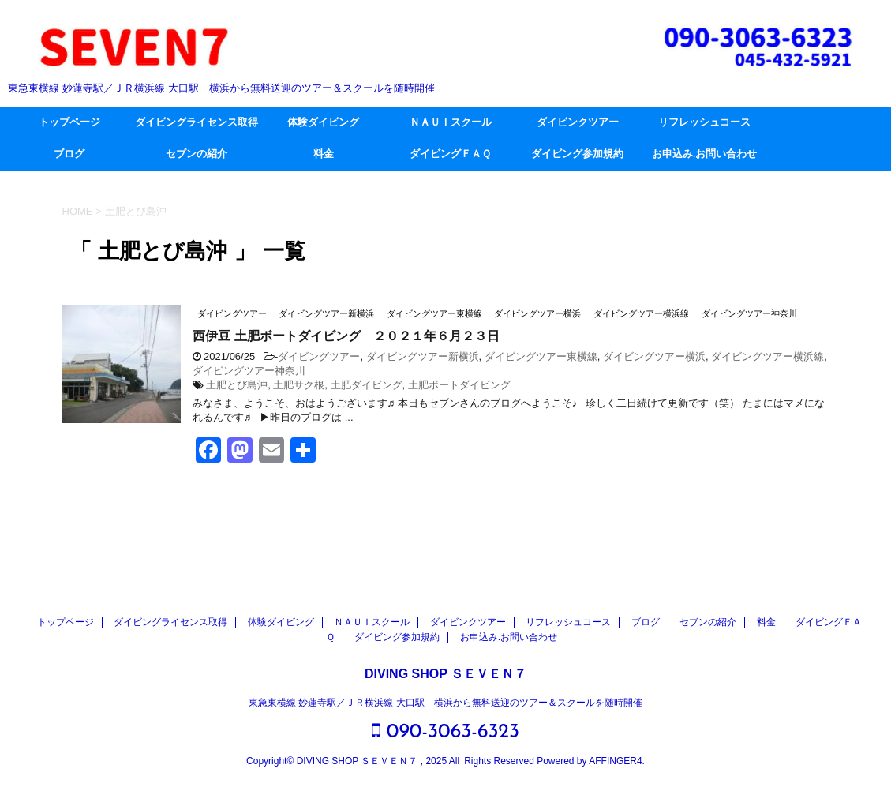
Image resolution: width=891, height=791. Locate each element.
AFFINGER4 (615, 761)
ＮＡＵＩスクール (451, 123)
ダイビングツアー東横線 (541, 356)
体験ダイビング (323, 123)
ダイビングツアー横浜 (654, 356)
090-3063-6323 (445, 731)
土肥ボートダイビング (459, 385)
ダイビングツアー (319, 356)
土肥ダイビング (366, 385)
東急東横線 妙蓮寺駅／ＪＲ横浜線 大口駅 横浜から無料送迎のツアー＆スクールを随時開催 (445, 702)
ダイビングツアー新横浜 (422, 356)
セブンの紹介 (196, 154)
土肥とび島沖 (237, 385)
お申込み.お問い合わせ (704, 154)
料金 (323, 154)
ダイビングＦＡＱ (450, 154)
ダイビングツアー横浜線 (767, 356)
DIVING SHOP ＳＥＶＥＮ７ (445, 673)
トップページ (69, 123)
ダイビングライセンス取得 (196, 123)
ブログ (69, 154)
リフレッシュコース (704, 123)
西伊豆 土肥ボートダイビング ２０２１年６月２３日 (346, 337)
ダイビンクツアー (578, 123)
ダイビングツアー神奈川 (249, 371)
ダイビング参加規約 (577, 154)
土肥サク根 (298, 385)
